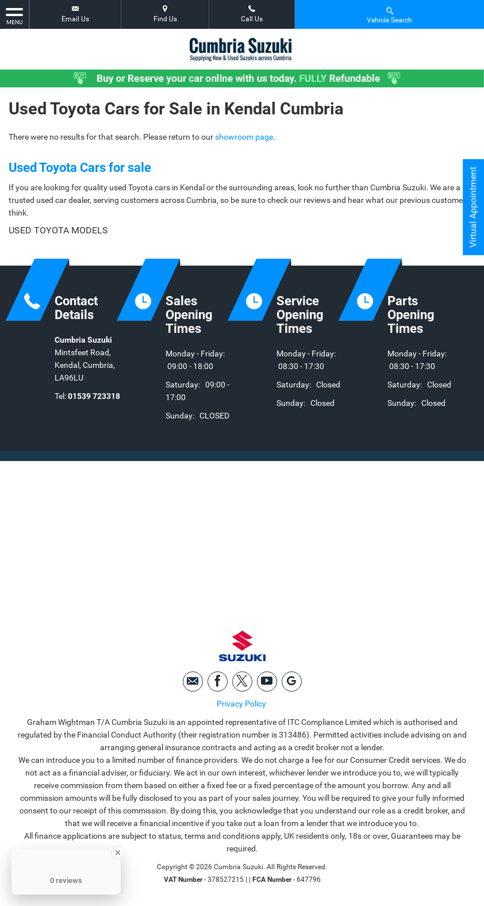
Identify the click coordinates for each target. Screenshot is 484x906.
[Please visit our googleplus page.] (292, 681)
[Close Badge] (118, 852)
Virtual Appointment (472, 207)
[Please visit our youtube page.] (267, 681)
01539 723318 (94, 396)
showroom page (244, 136)
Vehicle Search (389, 14)
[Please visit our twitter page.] (242, 681)
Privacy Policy (241, 703)
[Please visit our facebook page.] (218, 681)
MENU (14, 15)
